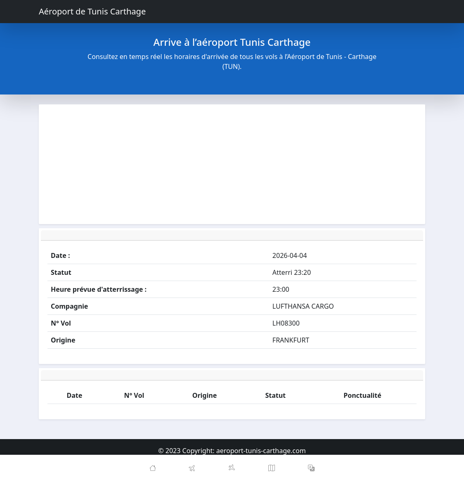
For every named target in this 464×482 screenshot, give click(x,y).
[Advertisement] (232, 164)
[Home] (153, 468)
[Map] (271, 468)
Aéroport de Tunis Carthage (92, 11)
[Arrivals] (232, 468)
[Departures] (192, 468)
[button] (311, 468)
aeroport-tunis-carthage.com (261, 450)
